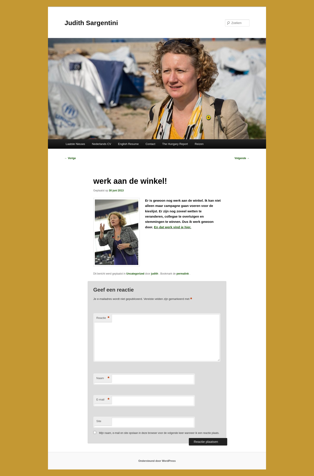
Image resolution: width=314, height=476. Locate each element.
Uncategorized (135, 273)
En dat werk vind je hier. (172, 227)
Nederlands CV (101, 144)
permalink (182, 273)
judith (155, 273)
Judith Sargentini (91, 22)
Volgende (242, 158)
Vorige (70, 158)
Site (98, 421)
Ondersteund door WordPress (157, 460)
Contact (150, 144)
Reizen (199, 144)
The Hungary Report (175, 144)
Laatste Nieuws (75, 144)
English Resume (128, 144)
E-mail (102, 400)
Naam (102, 378)
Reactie (102, 318)
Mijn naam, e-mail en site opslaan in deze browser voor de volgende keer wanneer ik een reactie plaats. (159, 433)
